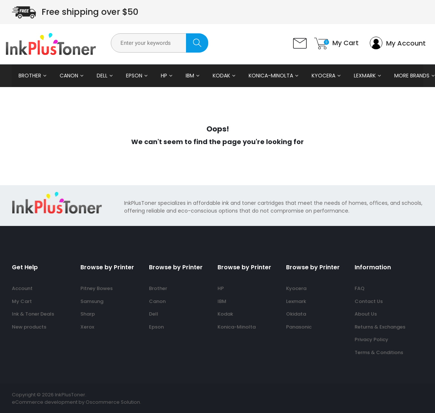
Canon (69, 75)
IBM (190, 75)
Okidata (296, 313)
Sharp (87, 313)
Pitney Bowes (96, 288)
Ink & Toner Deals (33, 313)
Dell (102, 75)
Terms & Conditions (379, 352)
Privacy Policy (371, 339)
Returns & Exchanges (380, 326)
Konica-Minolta (271, 75)
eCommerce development (44, 402)
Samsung (91, 301)
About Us (366, 313)
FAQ (360, 288)
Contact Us (369, 301)
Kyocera (323, 75)
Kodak (221, 75)
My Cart (22, 301)
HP (164, 75)
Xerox (87, 326)
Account (22, 288)
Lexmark (365, 75)
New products (29, 326)
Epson (134, 75)
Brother (30, 75)
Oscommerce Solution (113, 402)
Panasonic (299, 326)
